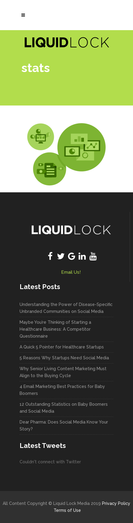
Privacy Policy (116, 503)
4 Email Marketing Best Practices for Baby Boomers (62, 390)
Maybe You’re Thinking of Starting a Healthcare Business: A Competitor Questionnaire (55, 329)
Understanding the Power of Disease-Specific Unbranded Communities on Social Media (66, 308)
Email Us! (71, 272)
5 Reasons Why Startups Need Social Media (64, 357)
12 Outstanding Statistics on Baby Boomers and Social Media (64, 408)
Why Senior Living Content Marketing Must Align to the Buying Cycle (63, 372)
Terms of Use (67, 510)
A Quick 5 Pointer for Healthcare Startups (62, 347)
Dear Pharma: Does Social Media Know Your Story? (64, 425)
